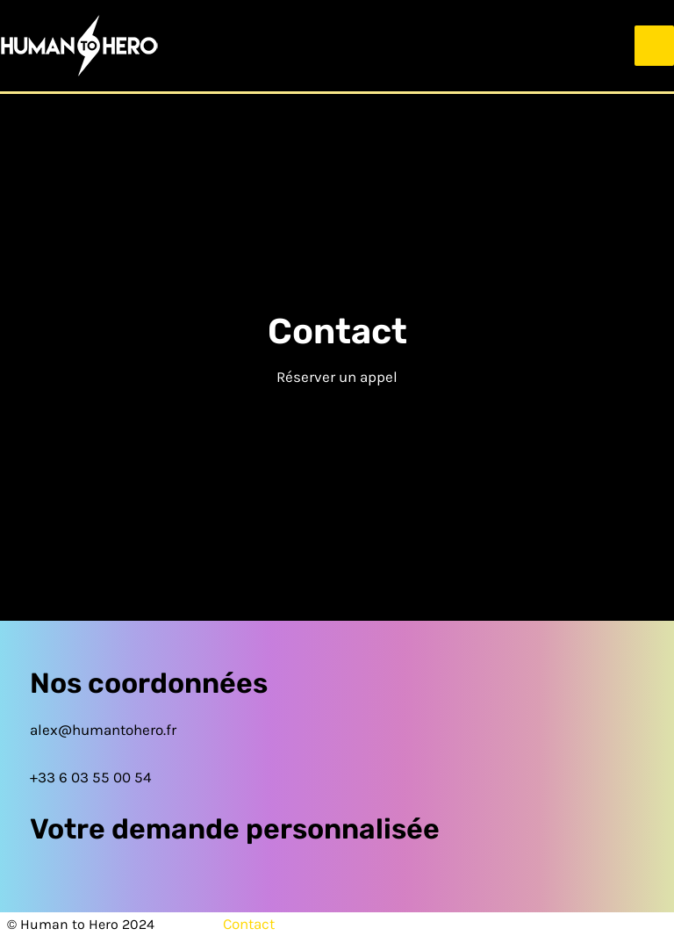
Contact (249, 923)
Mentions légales (368, 923)
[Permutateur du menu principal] (655, 45)
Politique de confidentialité (552, 923)
